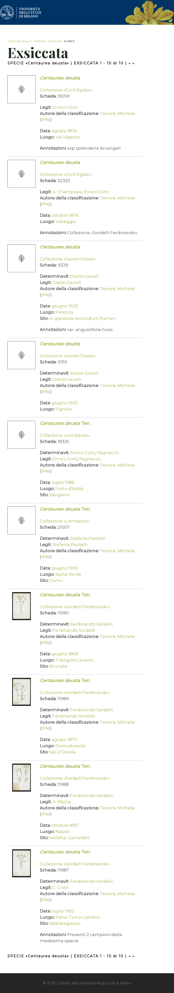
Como (56, 580)
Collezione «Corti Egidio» (66, 89)
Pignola (63, 409)
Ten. (65, 423)
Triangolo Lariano (74, 660)
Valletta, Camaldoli (69, 837)
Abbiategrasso (65, 923)
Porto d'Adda (69, 488)
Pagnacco (108, 452)
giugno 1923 (65, 305)
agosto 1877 (64, 739)
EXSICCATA (55, 41)
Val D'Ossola (62, 751)
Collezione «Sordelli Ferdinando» (75, 606)
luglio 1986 (63, 482)
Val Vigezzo (67, 137)
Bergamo (59, 494)
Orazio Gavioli (84, 276)
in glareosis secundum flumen (82, 318)
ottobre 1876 (65, 215)
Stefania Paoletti (87, 538)
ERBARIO (40, 41)
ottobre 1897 (65, 825)
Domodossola (70, 745)
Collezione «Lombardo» (65, 435)
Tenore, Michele (117, 113)
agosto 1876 (64, 130)
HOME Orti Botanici (19, 41)
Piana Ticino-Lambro (77, 917)
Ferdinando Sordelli (91, 624)
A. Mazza (61, 801)
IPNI (45, 119)
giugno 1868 (65, 653)
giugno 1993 (65, 568)
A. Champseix (67, 191)
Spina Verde (68, 574)
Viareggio (65, 221)
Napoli (62, 831)
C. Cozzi (60, 887)
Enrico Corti (64, 107)
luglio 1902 (63, 911)
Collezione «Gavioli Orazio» (68, 258)
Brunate (58, 666)
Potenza (64, 312)
